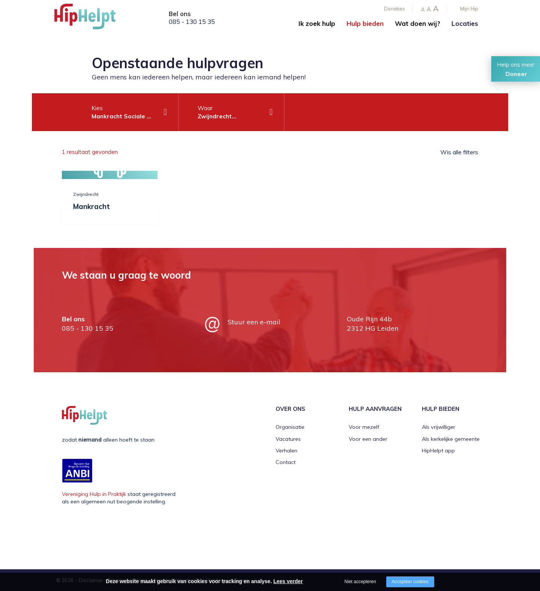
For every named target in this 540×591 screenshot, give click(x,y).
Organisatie (290, 427)
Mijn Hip (469, 9)
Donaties (394, 9)
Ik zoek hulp (316, 23)
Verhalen (286, 450)
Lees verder (288, 581)
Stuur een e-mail (254, 322)
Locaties (465, 23)
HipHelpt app (438, 450)
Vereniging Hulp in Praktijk (94, 494)
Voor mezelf (364, 427)
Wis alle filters (459, 152)
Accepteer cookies (410, 581)
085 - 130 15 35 (192, 21)
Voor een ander (368, 439)
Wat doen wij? (417, 23)
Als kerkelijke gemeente (451, 439)
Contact (286, 462)
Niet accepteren (360, 581)
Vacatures (288, 439)
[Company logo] (91, 19)
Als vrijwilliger (438, 427)
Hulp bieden (365, 23)
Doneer (516, 74)
